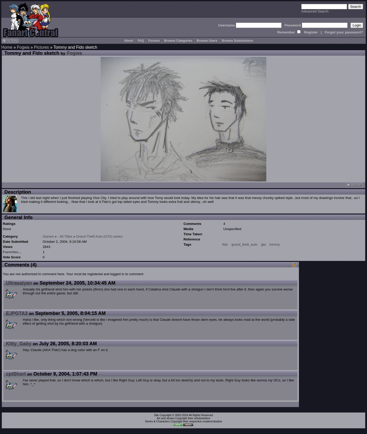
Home (6, 47)
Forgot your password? (344, 32)
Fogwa (23, 47)
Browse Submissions (237, 40)
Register (311, 32)
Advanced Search (314, 11)
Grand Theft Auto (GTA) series (99, 236)
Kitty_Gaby (19, 343)
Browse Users (207, 40)
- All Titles (65, 236)
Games (48, 236)
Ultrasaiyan (19, 283)
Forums (154, 40)
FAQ (140, 40)
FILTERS (10, 40)
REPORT (354, 185)
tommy (274, 244)
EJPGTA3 (17, 313)
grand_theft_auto (244, 244)
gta (263, 244)
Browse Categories (178, 40)
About (128, 40)
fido (225, 244)
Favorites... (12, 252)
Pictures (41, 47)
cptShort (16, 373)
